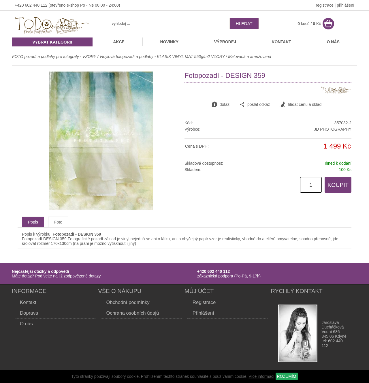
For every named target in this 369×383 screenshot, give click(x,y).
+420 (20, 5)
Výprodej (225, 42)
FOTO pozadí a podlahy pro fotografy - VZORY (54, 56)
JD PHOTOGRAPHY (332, 129)
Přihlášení (203, 313)
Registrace (204, 302)
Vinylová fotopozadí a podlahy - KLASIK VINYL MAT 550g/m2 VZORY (162, 56)
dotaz (220, 105)
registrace (324, 5)
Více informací (261, 376)
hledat (244, 23)
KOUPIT (338, 185)
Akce (119, 42)
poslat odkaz (254, 105)
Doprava (29, 313)
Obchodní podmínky (128, 302)
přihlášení (345, 5)
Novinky (169, 42)
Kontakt (281, 42)
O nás (333, 42)
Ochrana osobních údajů (132, 313)
